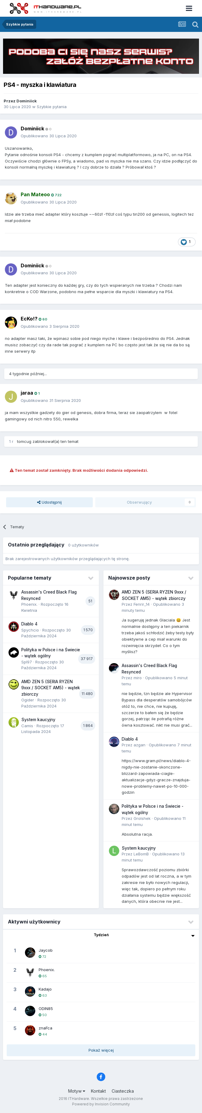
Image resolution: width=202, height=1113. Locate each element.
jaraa (27, 393)
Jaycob (46, 950)
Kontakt (98, 1091)
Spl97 (26, 661)
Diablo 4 (29, 624)
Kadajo (45, 989)
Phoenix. (29, 604)
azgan (139, 744)
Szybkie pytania (52, 106)
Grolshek (142, 818)
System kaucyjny (38, 719)
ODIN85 (46, 1008)
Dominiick (26, 100)
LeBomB (141, 853)
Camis (27, 725)
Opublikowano (49, 135)
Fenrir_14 (142, 604)
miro (138, 677)
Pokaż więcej (101, 1050)
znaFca (45, 1028)
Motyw (76, 1091)
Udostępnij (49, 502)
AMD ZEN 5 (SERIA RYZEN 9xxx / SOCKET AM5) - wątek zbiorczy (50, 688)
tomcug (24, 441)
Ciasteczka (123, 1091)
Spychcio (30, 630)
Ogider (27, 699)
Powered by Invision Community (101, 1104)
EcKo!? (29, 319)
